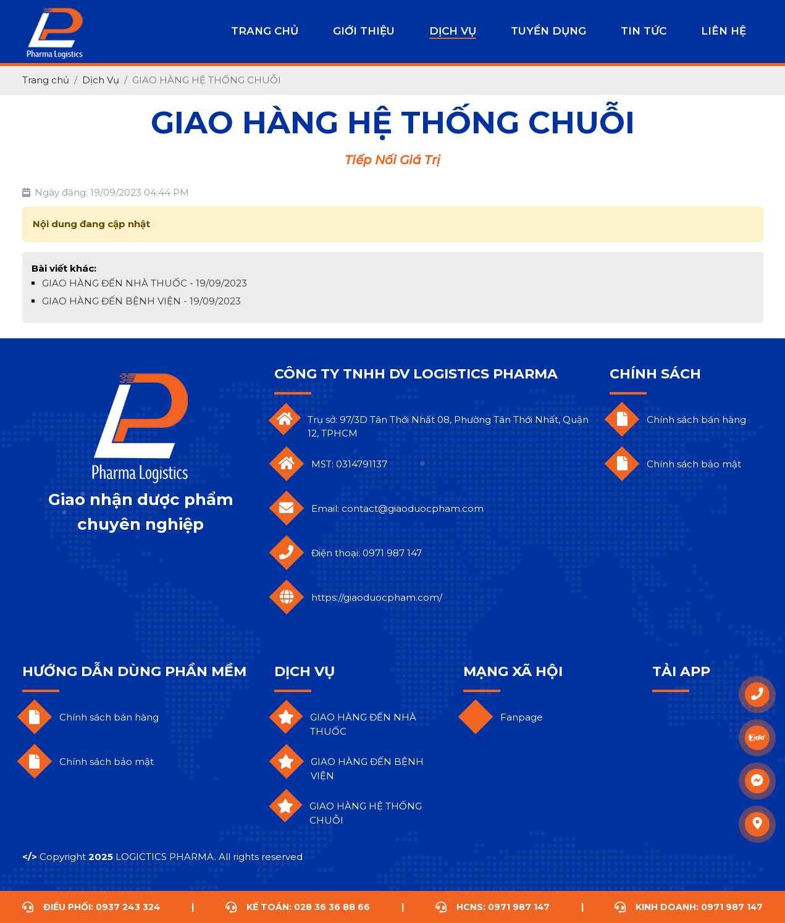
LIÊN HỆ (723, 31)
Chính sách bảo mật (694, 464)
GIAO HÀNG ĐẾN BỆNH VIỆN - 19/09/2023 (141, 301)
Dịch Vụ (452, 31)
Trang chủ (264, 31)
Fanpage (521, 717)
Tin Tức (643, 31)
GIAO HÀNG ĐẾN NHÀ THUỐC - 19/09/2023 (144, 283)
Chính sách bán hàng (696, 419)
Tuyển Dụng (548, 31)
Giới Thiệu (364, 31)
